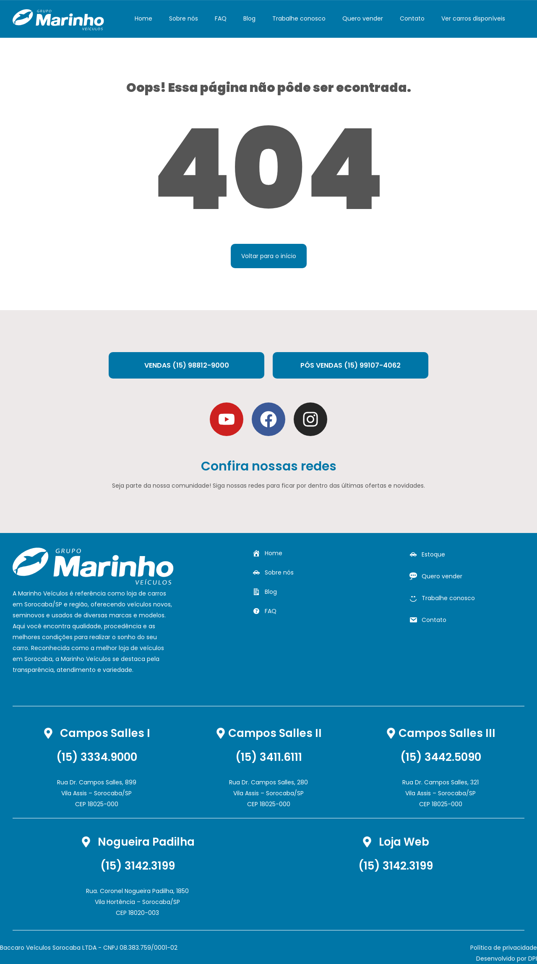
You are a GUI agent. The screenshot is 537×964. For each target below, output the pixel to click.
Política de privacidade (503, 947)
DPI (532, 958)
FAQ (221, 18)
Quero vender (362, 18)
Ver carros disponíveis (473, 18)
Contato (412, 18)
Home (143, 18)
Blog (249, 18)
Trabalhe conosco (299, 18)
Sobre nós (183, 18)
